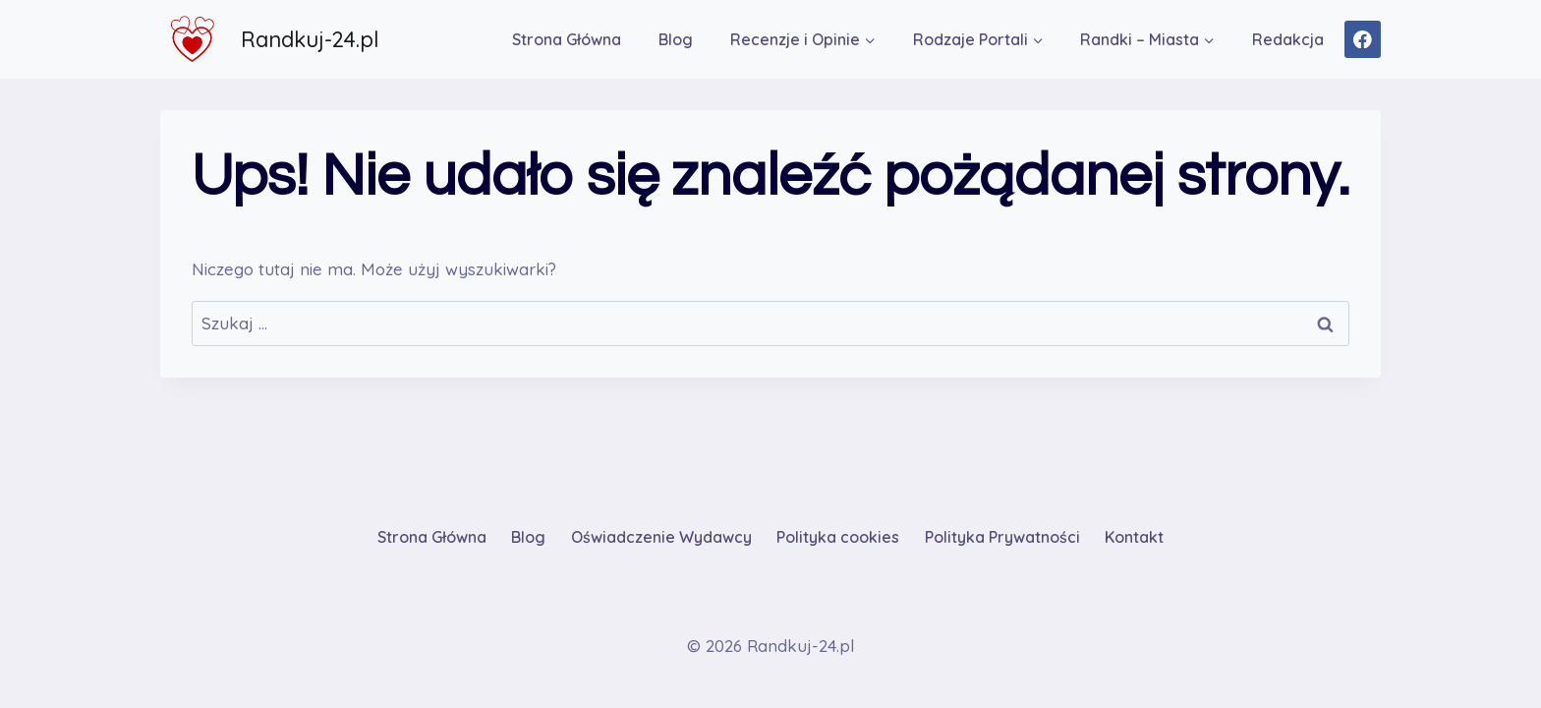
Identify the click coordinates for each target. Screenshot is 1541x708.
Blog (675, 39)
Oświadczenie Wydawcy (661, 537)
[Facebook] (1362, 39)
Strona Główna (566, 39)
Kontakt (1134, 537)
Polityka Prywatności (1002, 537)
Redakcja (1288, 39)
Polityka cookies (837, 537)
